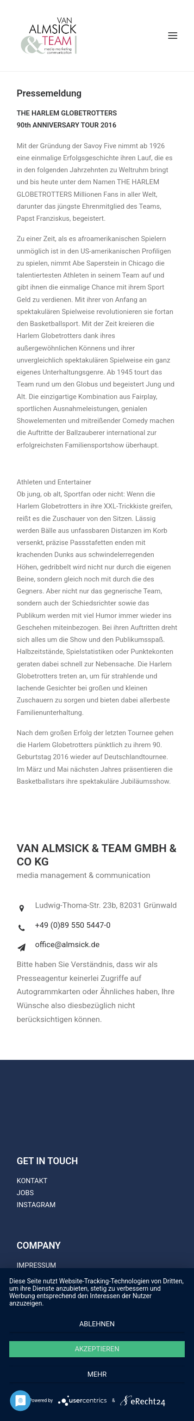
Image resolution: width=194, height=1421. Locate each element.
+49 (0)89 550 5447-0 (73, 925)
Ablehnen (96, 1324)
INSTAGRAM (36, 1205)
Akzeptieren (97, 1349)
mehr (97, 1374)
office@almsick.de (67, 944)
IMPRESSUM (36, 1265)
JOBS (25, 1193)
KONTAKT (32, 1181)
